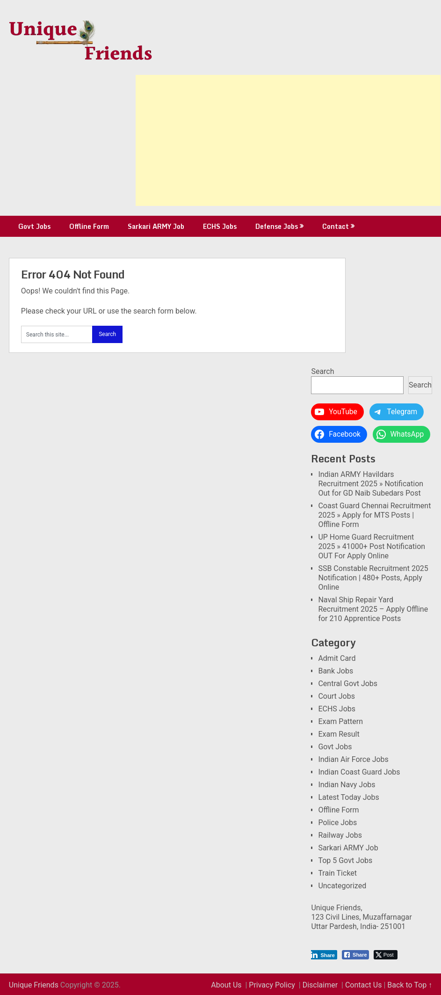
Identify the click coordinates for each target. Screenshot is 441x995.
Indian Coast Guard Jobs (359, 772)
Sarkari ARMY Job (156, 226)
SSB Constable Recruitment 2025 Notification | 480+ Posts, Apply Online (373, 578)
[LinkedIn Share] (323, 954)
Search (322, 371)
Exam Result (338, 734)
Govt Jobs (34, 226)
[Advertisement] (288, 140)
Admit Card (336, 658)
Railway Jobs (340, 835)
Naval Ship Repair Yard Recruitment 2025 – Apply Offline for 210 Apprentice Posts (373, 609)
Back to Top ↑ (409, 984)
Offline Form (89, 226)
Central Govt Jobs (347, 683)
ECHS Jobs (220, 226)
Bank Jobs (335, 670)
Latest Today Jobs (348, 797)
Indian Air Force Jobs (353, 759)
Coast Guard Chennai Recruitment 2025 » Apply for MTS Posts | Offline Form (374, 515)
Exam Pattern (340, 721)
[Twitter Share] (386, 954)
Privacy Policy (272, 984)
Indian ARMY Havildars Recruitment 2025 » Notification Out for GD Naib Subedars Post (370, 484)
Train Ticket (337, 873)
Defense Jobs (276, 226)
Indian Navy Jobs (346, 784)
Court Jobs (336, 696)
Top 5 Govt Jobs (345, 860)
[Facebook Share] (355, 954)
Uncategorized (342, 885)
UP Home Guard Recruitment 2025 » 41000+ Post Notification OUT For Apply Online (371, 546)
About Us (226, 984)
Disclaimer (320, 984)
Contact (335, 226)
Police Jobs (337, 822)
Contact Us (363, 984)
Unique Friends (33, 984)
